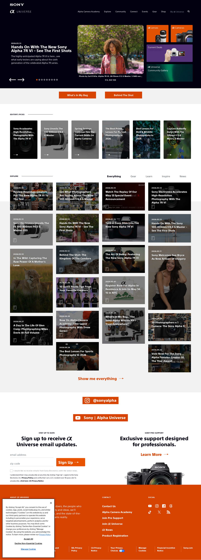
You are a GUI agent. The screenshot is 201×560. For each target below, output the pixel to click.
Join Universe (112, 523)
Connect (133, 11)
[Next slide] (21, 80)
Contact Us (109, 506)
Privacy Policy (27, 478)
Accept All (28, 539)
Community (120, 11)
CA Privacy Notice (36, 481)
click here (24, 481)
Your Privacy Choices (118, 549)
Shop (163, 11)
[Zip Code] (31, 463)
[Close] (51, 503)
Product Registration (115, 535)
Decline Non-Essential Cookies (28, 543)
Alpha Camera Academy (89, 11)
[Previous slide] (12, 80)
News (107, 529)
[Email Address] (31, 455)
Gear (154, 11)
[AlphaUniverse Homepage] (20, 11)
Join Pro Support (112, 518)
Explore (107, 11)
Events (145, 11)
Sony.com (188, 547)
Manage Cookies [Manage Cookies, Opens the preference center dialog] (28, 549)
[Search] (188, 11)
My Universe (177, 11)
